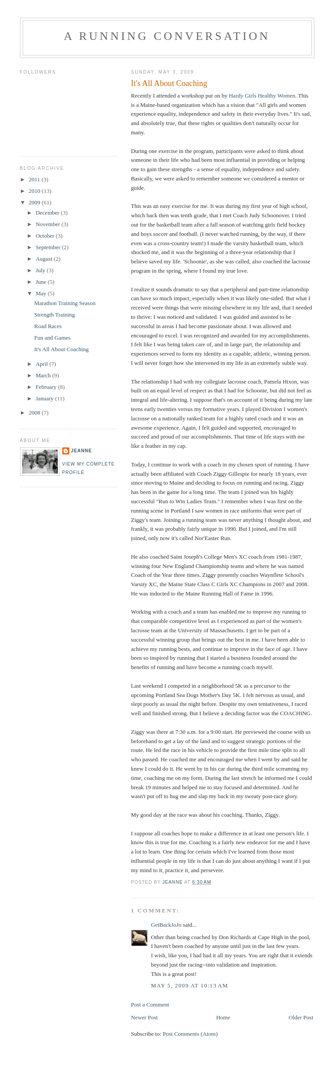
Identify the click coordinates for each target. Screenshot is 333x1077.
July (41, 270)
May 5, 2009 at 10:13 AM (190, 985)
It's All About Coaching (61, 349)
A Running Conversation (167, 36)
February (47, 387)
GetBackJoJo (166, 924)
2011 (35, 179)
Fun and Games (52, 337)
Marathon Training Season (65, 303)
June (42, 281)
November (48, 224)
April (42, 363)
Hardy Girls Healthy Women (262, 95)
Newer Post (144, 1017)
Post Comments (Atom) (190, 1033)
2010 (35, 191)
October (46, 235)
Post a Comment (150, 1004)
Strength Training (54, 314)
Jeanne (81, 450)
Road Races (48, 326)
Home (223, 1017)
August (45, 258)
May (42, 293)
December (48, 212)
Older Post (301, 1017)
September (49, 247)
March (44, 375)
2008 (35, 412)
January (45, 398)
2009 (35, 202)
